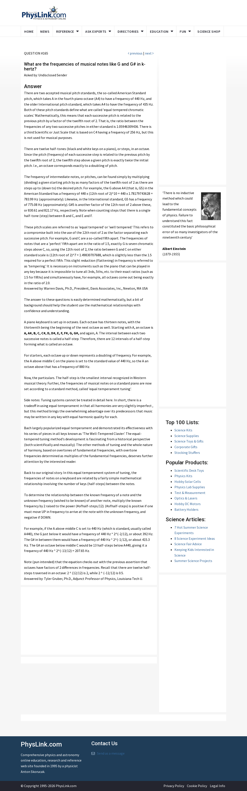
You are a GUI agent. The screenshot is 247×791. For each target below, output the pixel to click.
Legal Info (217, 786)
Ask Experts (95, 31)
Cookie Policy (197, 786)
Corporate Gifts (185, 447)
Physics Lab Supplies (189, 487)
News (44, 31)
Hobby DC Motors (187, 504)
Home (28, 31)
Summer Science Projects (193, 561)
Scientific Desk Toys (189, 470)
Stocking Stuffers (187, 452)
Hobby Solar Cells (187, 481)
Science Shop (208, 31)
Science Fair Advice (188, 544)
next (149, 53)
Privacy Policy (174, 786)
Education (159, 31)
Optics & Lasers (185, 498)
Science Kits (183, 430)
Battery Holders (186, 509)
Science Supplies (186, 436)
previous (135, 53)
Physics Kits (183, 476)
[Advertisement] (89, 620)
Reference (65, 31)
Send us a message (111, 753)
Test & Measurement (189, 492)
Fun (183, 31)
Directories (128, 31)
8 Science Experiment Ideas (194, 538)
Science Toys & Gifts (189, 441)
